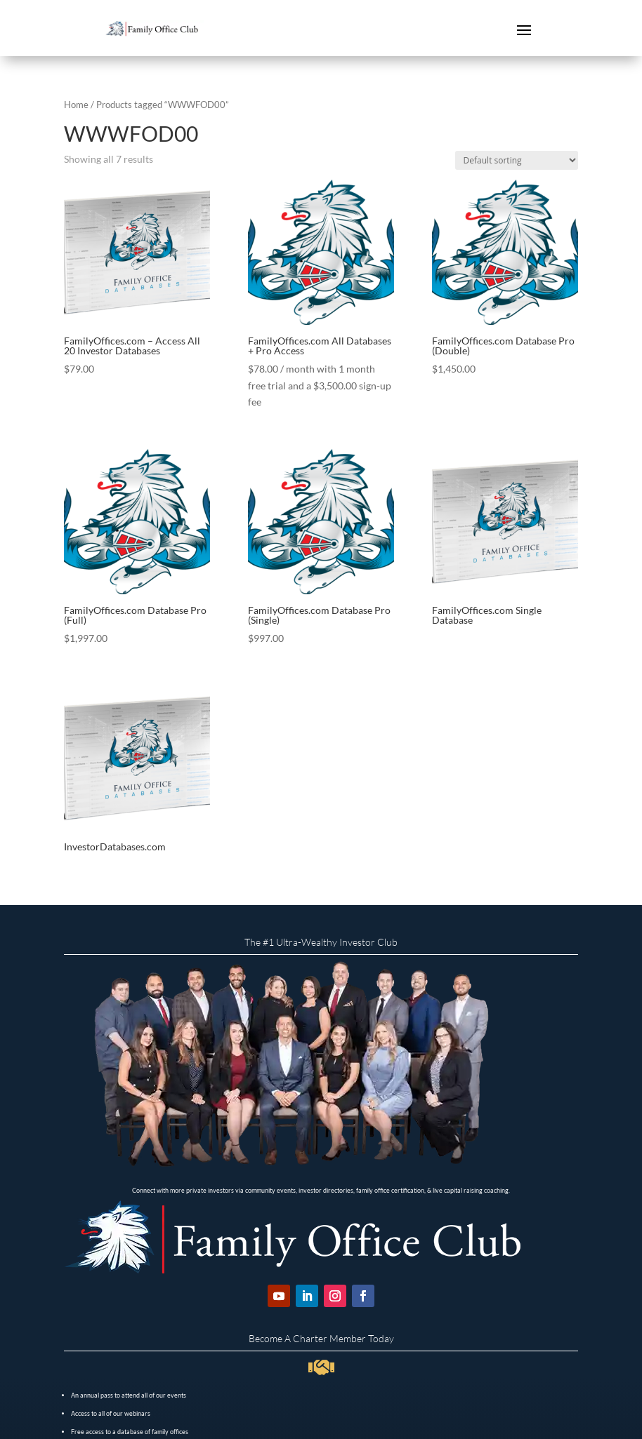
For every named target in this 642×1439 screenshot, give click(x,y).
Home (76, 104)
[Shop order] (516, 160)
